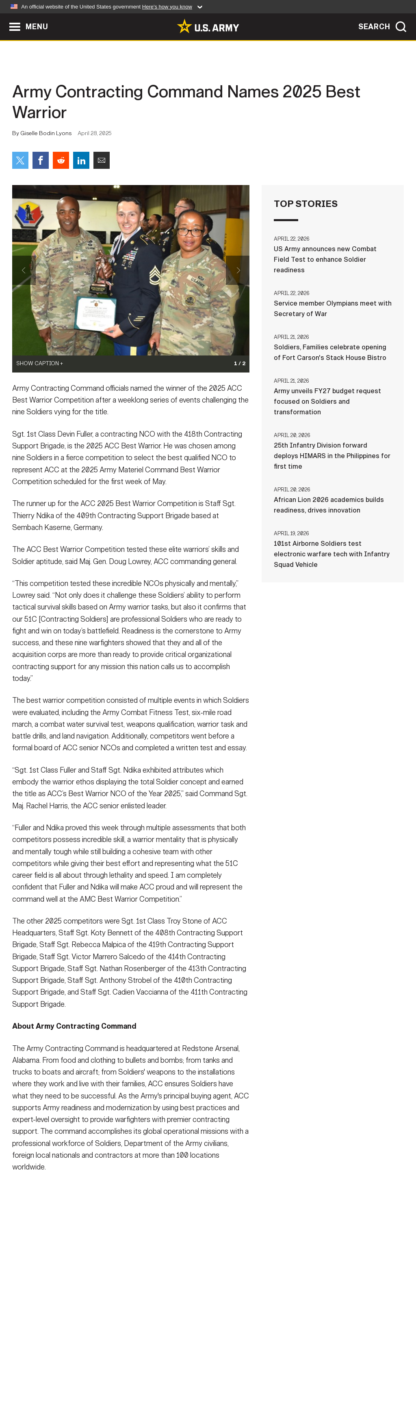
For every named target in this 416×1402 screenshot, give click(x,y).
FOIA (258, 1366)
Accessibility (214, 1366)
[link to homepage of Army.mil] (208, 26)
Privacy (113, 1366)
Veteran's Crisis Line (361, 1366)
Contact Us (69, 1366)
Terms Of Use (159, 1366)
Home (30, 1366)
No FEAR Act (296, 1366)
